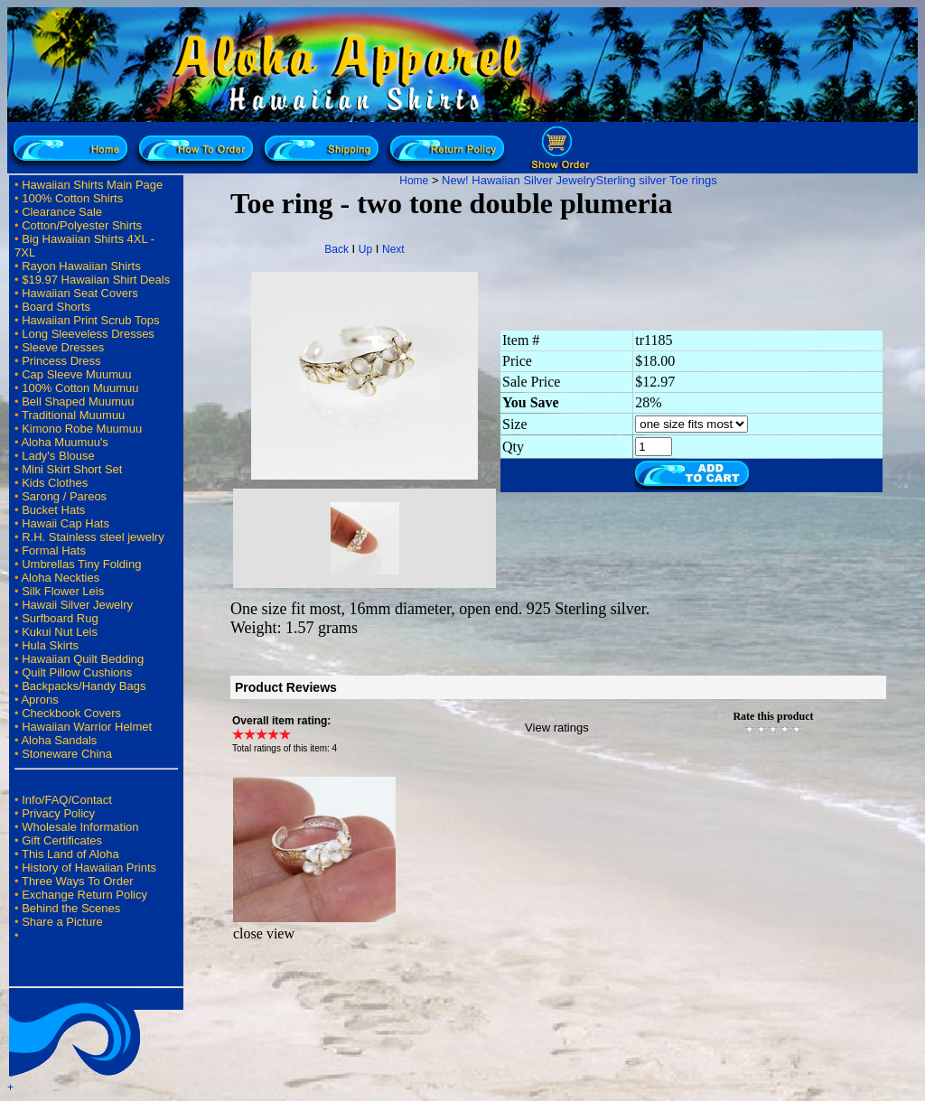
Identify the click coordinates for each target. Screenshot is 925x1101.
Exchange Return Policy (84, 894)
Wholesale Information (80, 827)
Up (365, 249)
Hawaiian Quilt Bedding (83, 659)
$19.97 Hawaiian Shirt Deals (96, 279)
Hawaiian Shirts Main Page (92, 184)
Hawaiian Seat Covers (80, 293)
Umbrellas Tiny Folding (81, 564)
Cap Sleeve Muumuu (76, 374)
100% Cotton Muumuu (80, 388)
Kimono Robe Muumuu (82, 428)
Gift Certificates (62, 840)
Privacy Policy (58, 813)
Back (336, 249)
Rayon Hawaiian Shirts (81, 266)
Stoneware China (67, 753)
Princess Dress (61, 361)
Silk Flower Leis (63, 591)
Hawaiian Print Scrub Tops (90, 320)
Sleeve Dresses (63, 347)
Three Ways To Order (78, 881)
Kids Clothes (55, 483)
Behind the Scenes (71, 908)
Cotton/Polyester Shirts (82, 225)
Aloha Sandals (59, 740)
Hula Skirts (50, 645)
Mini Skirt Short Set (72, 469)
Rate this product (773, 716)
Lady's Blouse (58, 455)
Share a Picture (62, 921)
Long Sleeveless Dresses (88, 334)
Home (413, 180)
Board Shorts (56, 306)
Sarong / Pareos (64, 496)
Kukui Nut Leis (60, 632)
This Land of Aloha (70, 854)
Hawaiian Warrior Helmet (87, 726)
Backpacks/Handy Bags (83, 686)
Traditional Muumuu (73, 415)
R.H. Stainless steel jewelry (93, 537)
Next (393, 249)
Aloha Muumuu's (64, 442)
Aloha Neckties (60, 577)
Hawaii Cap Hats (65, 523)
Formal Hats (54, 550)
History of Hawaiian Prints (89, 867)
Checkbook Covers (71, 713)
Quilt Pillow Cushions (77, 672)
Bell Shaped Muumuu (78, 401)
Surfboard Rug (60, 618)
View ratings (557, 727)
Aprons (39, 699)
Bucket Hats (53, 510)
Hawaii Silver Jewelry (77, 604)
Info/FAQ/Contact (67, 800)
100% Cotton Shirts (72, 198)
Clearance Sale (62, 212)
